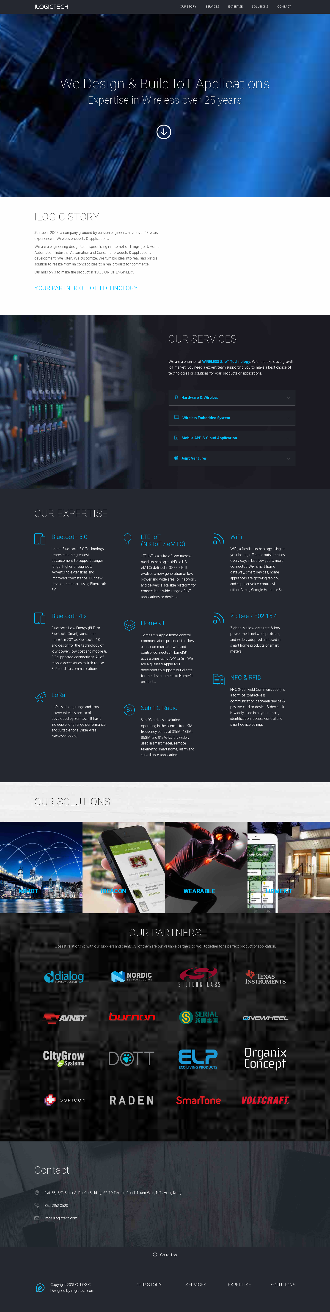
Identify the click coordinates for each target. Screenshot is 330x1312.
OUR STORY (188, 6)
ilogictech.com (82, 1291)
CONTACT (284, 6)
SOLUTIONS (260, 6)
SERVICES (212, 6)
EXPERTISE (235, 6)
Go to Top (165, 1255)
